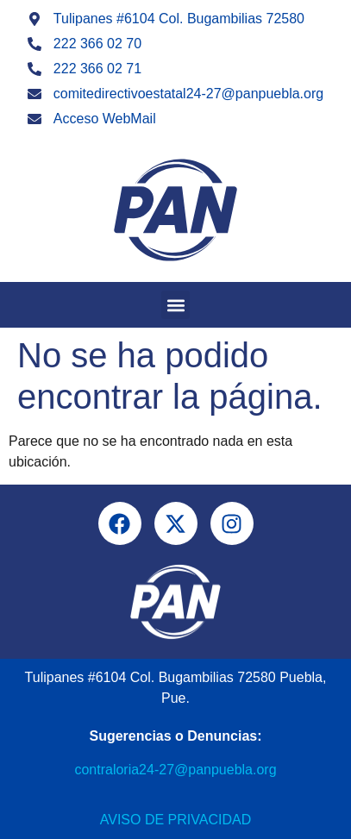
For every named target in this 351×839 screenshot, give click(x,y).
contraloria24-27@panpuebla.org (175, 769)
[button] (175, 305)
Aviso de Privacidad (175, 819)
